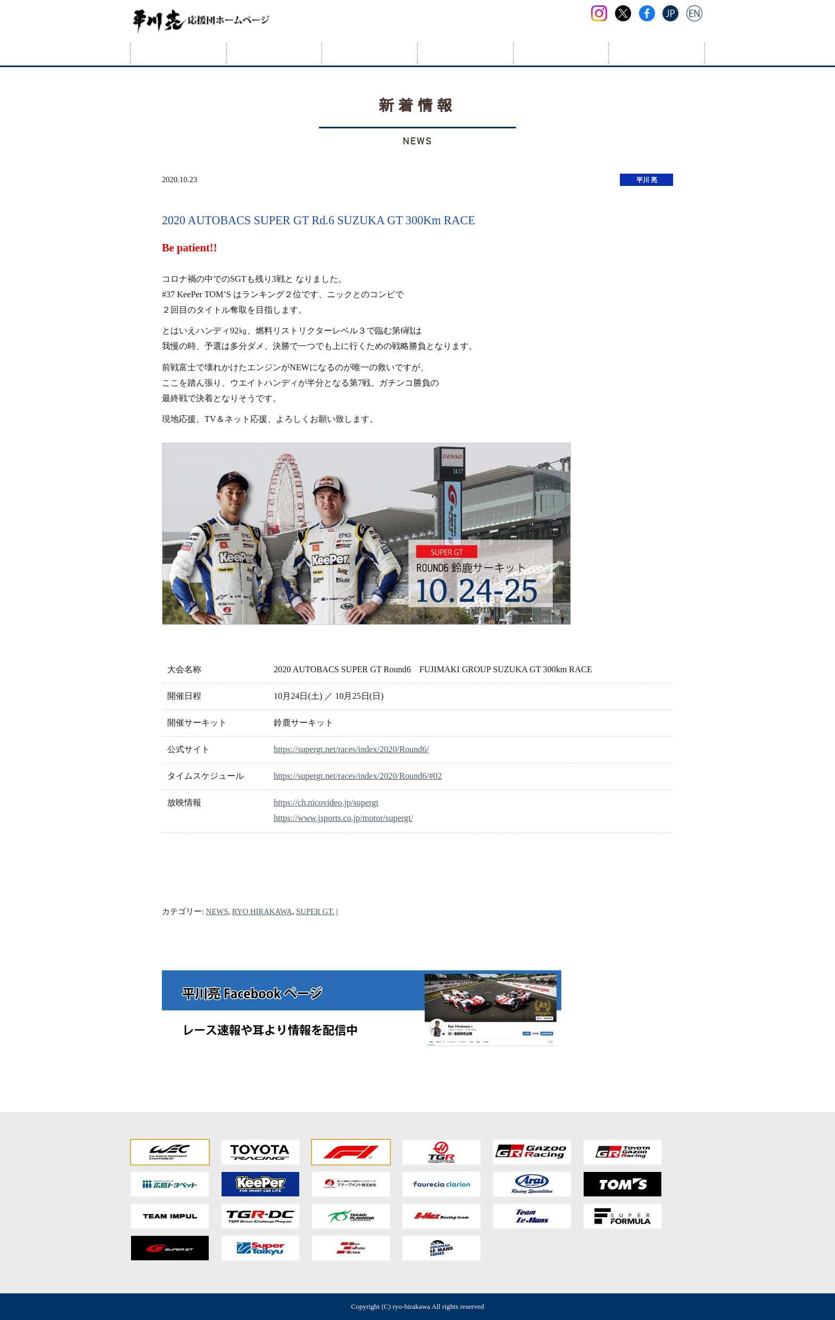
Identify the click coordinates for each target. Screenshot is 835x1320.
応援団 (561, 53)
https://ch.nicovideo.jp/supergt (326, 803)
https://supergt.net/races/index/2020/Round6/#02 (358, 776)
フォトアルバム (465, 53)
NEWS (217, 911)
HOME (178, 53)
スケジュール (369, 53)
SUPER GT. (315, 911)
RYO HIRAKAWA (262, 911)
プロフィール (274, 53)
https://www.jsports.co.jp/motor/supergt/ (343, 818)
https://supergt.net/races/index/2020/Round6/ (351, 749)
